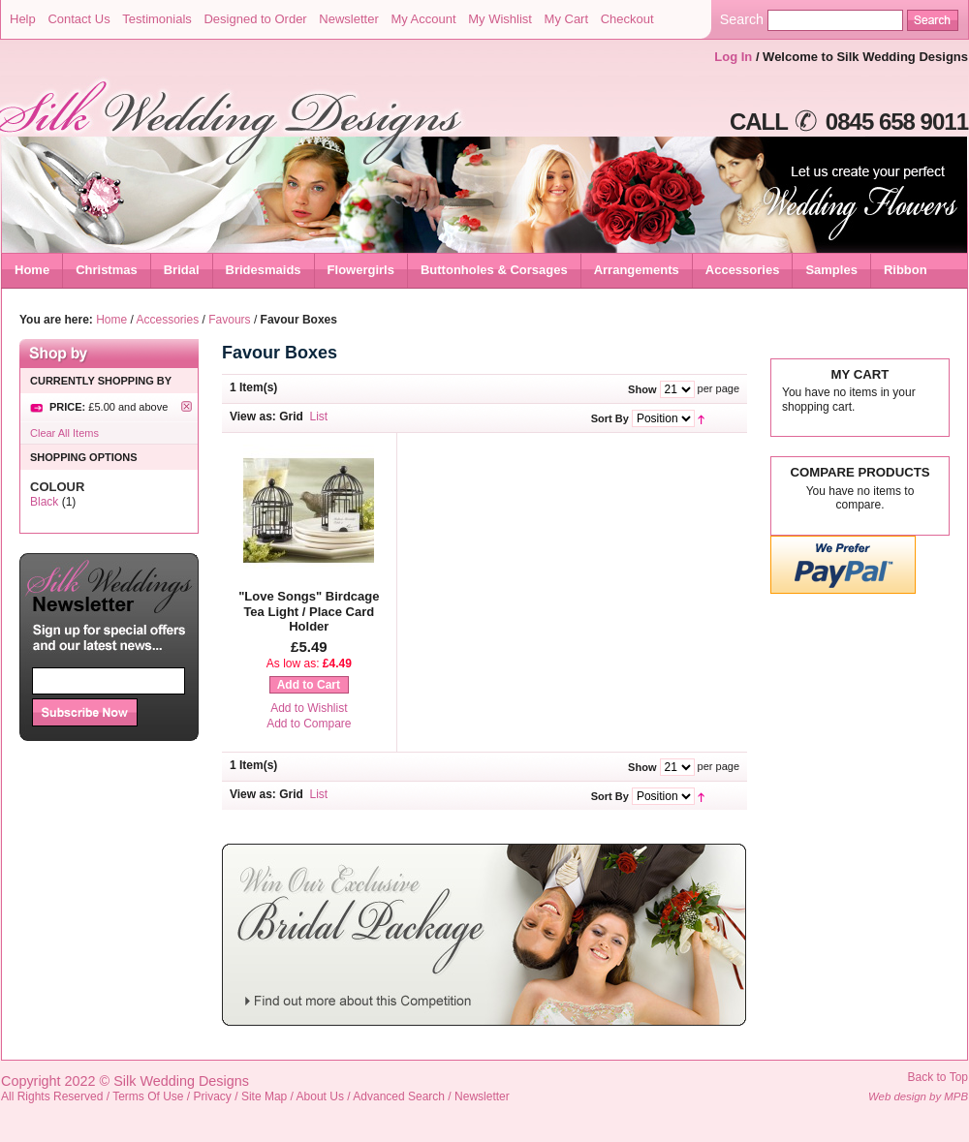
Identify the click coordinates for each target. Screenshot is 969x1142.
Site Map (264, 1096)
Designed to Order (254, 19)
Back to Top (938, 1077)
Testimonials (157, 19)
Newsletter (348, 19)
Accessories (168, 319)
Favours (229, 319)
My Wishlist (500, 19)
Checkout (627, 19)
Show (642, 389)
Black (44, 502)
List (319, 416)
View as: (253, 416)
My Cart (567, 19)
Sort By (610, 418)
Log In (733, 56)
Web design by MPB (918, 1096)
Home (32, 269)
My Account (423, 19)
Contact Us (78, 19)
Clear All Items (64, 433)
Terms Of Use (147, 1096)
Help (23, 19)
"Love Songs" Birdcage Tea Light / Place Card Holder (308, 611)
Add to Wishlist (308, 708)
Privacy (213, 1096)
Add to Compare (308, 723)
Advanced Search (399, 1096)
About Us (320, 1096)
